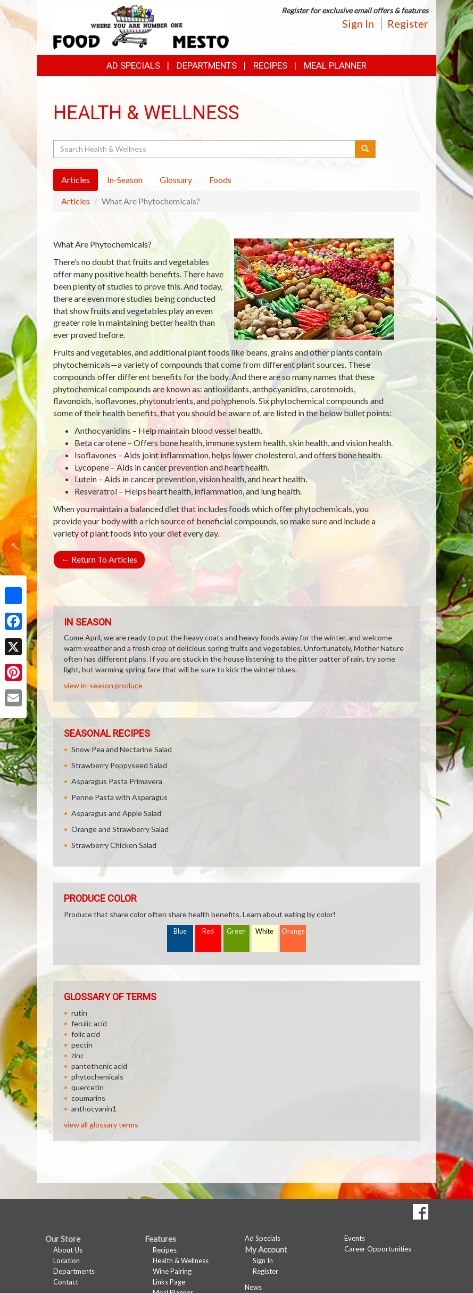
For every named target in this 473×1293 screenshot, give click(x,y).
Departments (74, 1271)
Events (354, 1238)
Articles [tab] (75, 180)
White (264, 931)
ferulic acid (89, 1023)
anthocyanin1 (94, 1108)
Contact (65, 1282)
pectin (82, 1044)
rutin (79, 1012)
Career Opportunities (377, 1249)
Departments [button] (207, 65)
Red (208, 931)
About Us (67, 1250)
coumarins (88, 1097)
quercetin (87, 1087)
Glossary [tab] (176, 180)
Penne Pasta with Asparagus (119, 797)
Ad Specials (133, 65)
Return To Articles (99, 559)
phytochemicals (97, 1076)
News (253, 1287)
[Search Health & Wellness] (205, 149)
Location (66, 1260)
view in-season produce (103, 685)
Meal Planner (335, 65)
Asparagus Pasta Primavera (116, 781)
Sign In (358, 23)
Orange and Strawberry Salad (120, 829)
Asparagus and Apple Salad (116, 813)
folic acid (85, 1034)
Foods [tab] (220, 180)
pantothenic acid (99, 1065)
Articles (75, 201)
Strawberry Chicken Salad (113, 845)
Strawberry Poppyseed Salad (119, 765)
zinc (77, 1055)
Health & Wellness (181, 1260)
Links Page (169, 1282)
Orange (293, 931)
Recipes (270, 65)
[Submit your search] (365, 149)
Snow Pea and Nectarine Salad (121, 749)
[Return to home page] (141, 26)
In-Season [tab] (125, 180)
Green (236, 931)
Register (407, 23)
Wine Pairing (172, 1271)
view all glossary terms (101, 1124)
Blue (180, 931)
